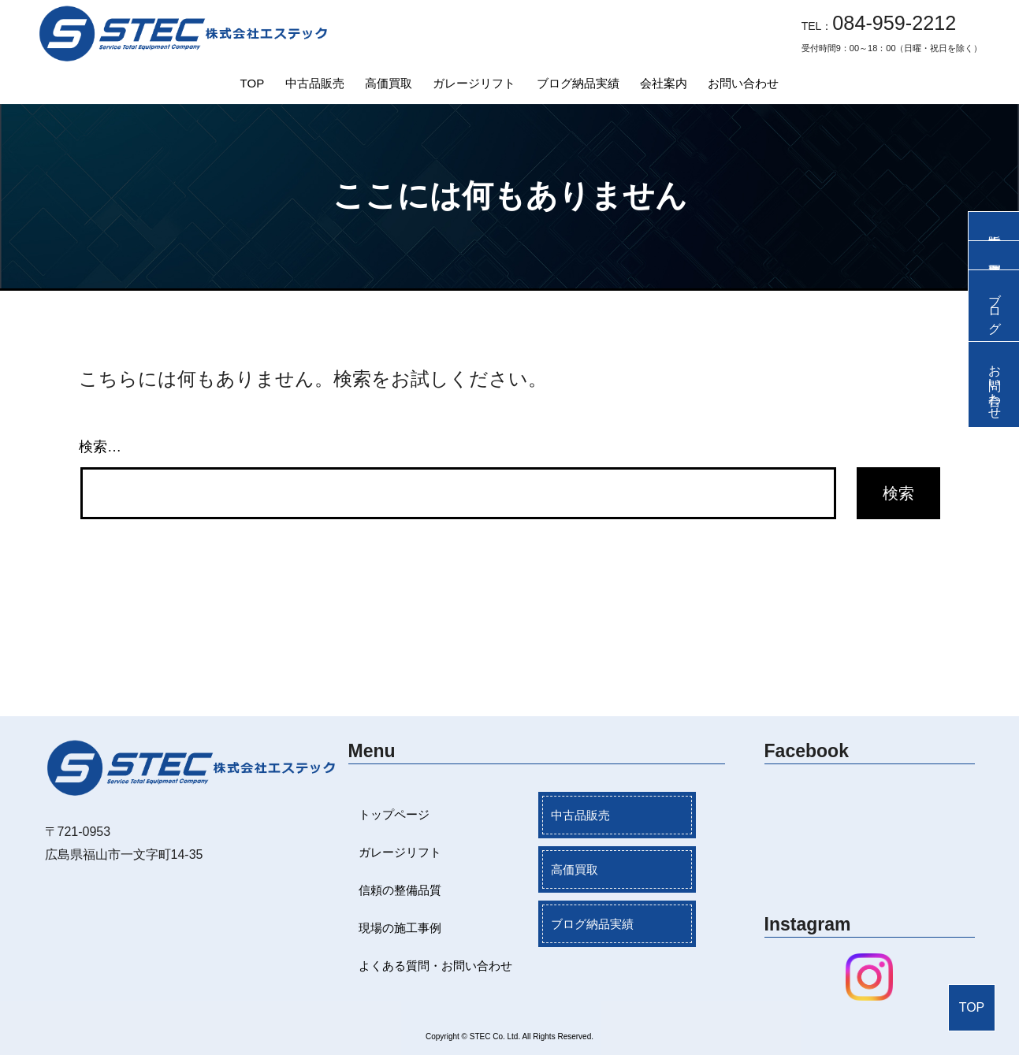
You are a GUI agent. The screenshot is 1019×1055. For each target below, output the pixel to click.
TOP (252, 83)
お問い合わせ (743, 83)
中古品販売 (314, 83)
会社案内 (663, 83)
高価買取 (388, 83)
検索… (100, 447)
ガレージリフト (474, 83)
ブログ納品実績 (578, 83)
